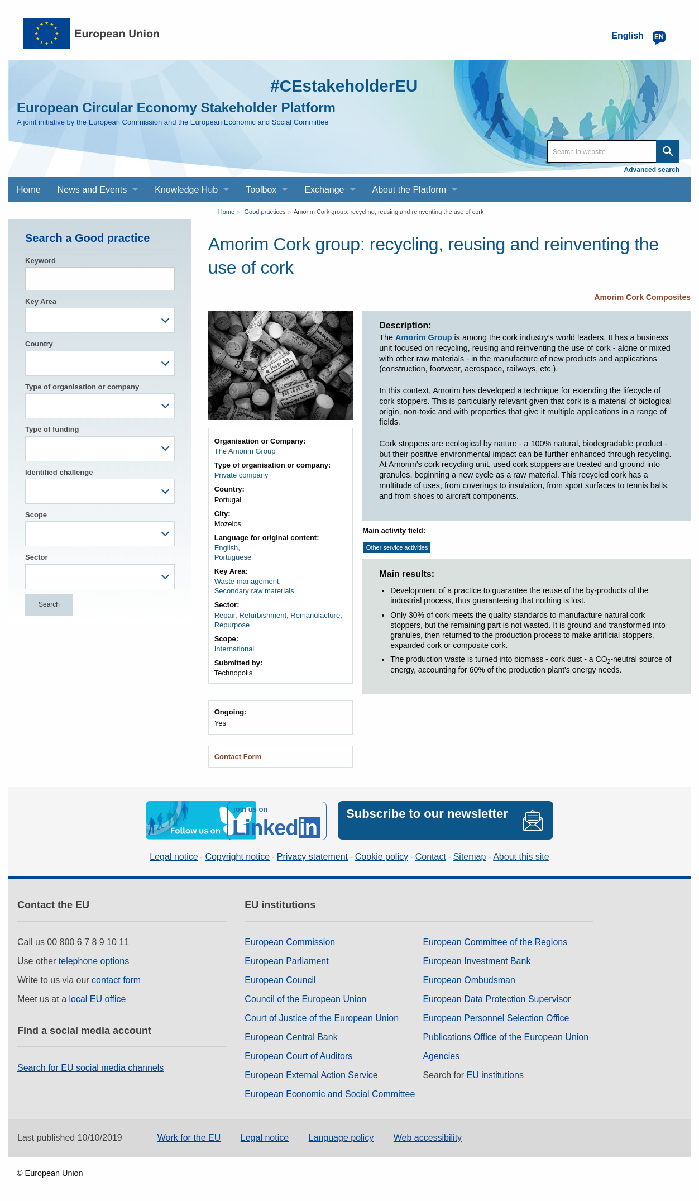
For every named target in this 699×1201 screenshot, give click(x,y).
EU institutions (495, 1074)
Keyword (40, 260)
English (226, 548)
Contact (430, 856)
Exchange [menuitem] (324, 189)
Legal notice (174, 856)
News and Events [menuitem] (92, 189)
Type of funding (52, 429)
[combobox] (100, 320)
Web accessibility (428, 1137)
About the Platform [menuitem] (409, 189)
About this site (521, 856)
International (234, 649)
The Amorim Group (245, 451)
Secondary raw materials (254, 591)
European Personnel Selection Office (496, 1017)
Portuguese (233, 557)
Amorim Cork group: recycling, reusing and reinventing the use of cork (389, 211)
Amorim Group (423, 337)
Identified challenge (59, 472)
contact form (116, 979)
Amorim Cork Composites (642, 297)
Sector (36, 557)
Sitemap (469, 856)
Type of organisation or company (82, 387)
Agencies (441, 1055)
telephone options (94, 960)
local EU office (97, 998)
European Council (280, 979)
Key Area (40, 301)
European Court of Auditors (298, 1055)
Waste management (246, 581)
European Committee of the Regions (495, 941)
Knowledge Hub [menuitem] (186, 189)
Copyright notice (237, 856)
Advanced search (651, 170)
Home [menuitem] (29, 189)
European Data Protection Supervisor (497, 998)
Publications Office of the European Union (505, 1036)
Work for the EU (189, 1137)
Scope (36, 515)
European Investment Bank (476, 960)
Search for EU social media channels (90, 1067)
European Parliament (286, 960)
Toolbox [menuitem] (261, 189)
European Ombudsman (469, 979)
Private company (241, 475)
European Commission (290, 941)
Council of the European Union (305, 998)
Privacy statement (312, 856)
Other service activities (397, 547)
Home (226, 211)
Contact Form (238, 756)
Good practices (265, 211)
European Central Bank (291, 1036)
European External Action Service (311, 1074)
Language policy (341, 1137)
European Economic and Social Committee (330, 1093)
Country (39, 344)
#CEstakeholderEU (343, 86)
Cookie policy (381, 856)
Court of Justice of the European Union (322, 1017)
